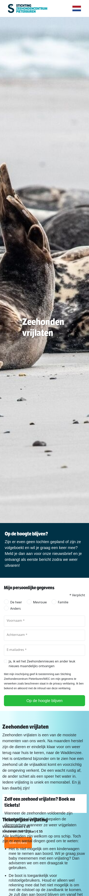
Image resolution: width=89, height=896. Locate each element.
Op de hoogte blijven (44, 700)
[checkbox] (5, 661)
